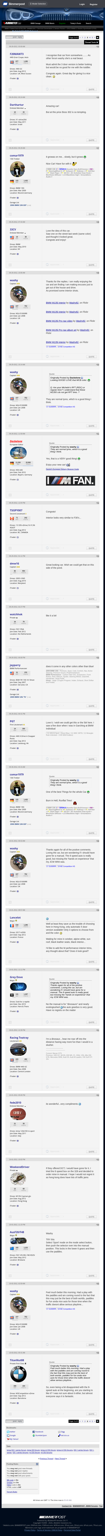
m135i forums (46, 1452)
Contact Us (67, 1506)
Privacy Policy (29, 1530)
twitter (12, 1431)
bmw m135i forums (65, 1450)
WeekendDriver (19, 1167)
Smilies (10, 1482)
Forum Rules (12, 1491)
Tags (9, 1446)
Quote (91, 89)
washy (14, 280)
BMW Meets (49, 23)
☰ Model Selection (38, 4)
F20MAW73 (17, 54)
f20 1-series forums (20, 1452)
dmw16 (14, 563)
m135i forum (34, 1452)
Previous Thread (46, 1458)
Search (88, 23)
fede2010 (15, 1102)
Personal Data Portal (72, 1530)
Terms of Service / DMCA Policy (49, 1530)
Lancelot (15, 917)
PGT (12, 721)
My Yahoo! (14, 1439)
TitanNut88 (17, 1360)
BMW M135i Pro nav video (59, 321)
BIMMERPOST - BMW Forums (85, 1506)
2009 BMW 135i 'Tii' (18, 697)
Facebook (39, 1431)
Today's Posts (75, 23)
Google (13, 1435)
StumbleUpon (41, 1435)
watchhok (16, 614)
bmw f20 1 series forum (16, 1450)
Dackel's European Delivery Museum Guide (62, 469)
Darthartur (17, 105)
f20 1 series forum (81, 1450)
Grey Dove (16, 977)
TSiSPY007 (16, 510)
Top (100, 1506)
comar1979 (17, 155)
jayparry (15, 665)
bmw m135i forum (48, 1450)
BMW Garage (36, 23)
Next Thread (60, 1458)
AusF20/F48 (17, 1232)
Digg (63, 1431)
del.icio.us (65, 1435)
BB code (10, 1480)
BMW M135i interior (56, 302)
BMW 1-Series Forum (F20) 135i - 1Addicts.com (20, 29)
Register (93, 4)
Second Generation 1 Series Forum (51, 29)
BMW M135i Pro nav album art (61, 330)
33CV (13, 229)
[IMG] (9, 1485)
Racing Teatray (19, 1037)
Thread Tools (90, 42)
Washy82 (73, 302)
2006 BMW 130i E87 (18, 205)
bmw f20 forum (33, 1450)
